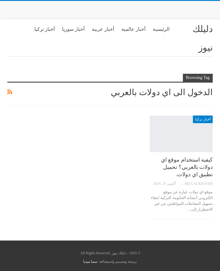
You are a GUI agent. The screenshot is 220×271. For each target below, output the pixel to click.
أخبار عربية (103, 29)
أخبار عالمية (133, 29)
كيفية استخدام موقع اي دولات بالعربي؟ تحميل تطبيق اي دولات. (187, 167)
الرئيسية (161, 29)
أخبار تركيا (44, 29)
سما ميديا (90, 261)
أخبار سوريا (73, 29)
